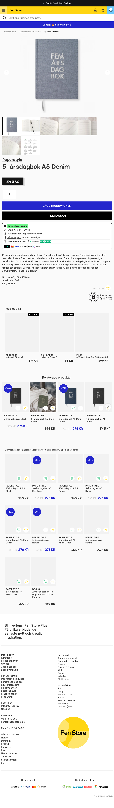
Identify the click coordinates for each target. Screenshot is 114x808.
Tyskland (6, 756)
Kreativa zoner (9, 693)
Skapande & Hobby (68, 661)
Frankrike (6, 747)
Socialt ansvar (8, 690)
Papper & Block (10, 32)
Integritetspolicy (10, 705)
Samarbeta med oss (11, 681)
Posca (61, 697)
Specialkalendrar (51, 32)
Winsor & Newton (67, 700)
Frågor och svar (9, 660)
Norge (4, 737)
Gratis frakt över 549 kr (57, 3)
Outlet (61, 673)
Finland (5, 743)
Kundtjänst (6, 657)
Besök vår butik (9, 669)
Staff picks (63, 679)
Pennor (61, 664)
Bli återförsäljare (10, 684)
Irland (4, 750)
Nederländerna (9, 753)
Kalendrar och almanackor (30, 32)
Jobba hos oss (8, 666)
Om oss (5, 663)
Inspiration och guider (12, 678)
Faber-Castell (65, 694)
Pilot (60, 688)
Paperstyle (12, 159)
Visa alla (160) (65, 706)
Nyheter (62, 676)
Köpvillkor (6, 702)
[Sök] (57, 17)
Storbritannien (9, 759)
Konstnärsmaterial (67, 658)
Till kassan (57, 215)
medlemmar (36, 233)
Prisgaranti (7, 696)
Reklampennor (9, 687)
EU (2, 762)
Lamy (60, 691)
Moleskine (63, 703)
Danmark (6, 740)
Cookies (5, 708)
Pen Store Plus (9, 675)
